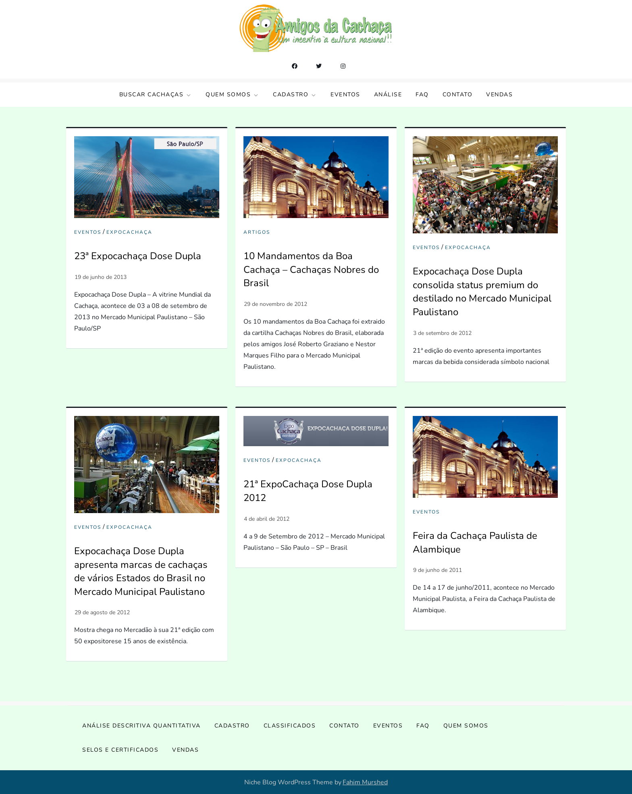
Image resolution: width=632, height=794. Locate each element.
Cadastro (295, 94)
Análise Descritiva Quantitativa (141, 726)
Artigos (256, 232)
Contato (458, 94)
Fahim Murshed (365, 782)
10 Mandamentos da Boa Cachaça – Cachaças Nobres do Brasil (311, 269)
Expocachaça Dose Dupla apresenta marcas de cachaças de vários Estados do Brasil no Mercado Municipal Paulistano (141, 571)
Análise (388, 94)
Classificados (290, 726)
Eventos (345, 94)
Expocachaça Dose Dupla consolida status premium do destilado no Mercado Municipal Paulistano (482, 291)
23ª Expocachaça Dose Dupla (137, 255)
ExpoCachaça (129, 232)
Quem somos (232, 94)
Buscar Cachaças (155, 94)
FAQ (422, 94)
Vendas (499, 94)
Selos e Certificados (120, 750)
